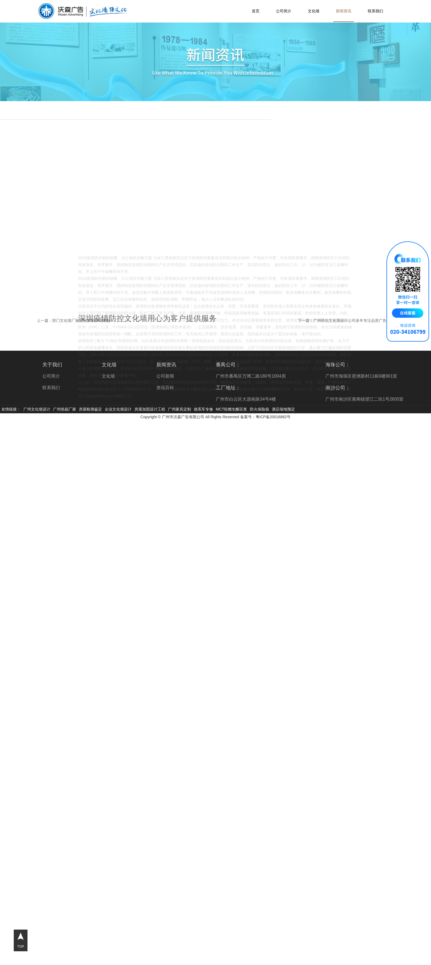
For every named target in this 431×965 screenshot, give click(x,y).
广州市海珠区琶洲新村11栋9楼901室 (361, 376)
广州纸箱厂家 (64, 409)
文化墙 (313, 11)
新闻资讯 (343, 11)
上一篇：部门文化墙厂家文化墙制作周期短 (73, 320)
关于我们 (52, 364)
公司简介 (283, 11)
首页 (255, 11)
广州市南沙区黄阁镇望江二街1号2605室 (364, 399)
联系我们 (375, 11)
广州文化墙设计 (36, 409)
